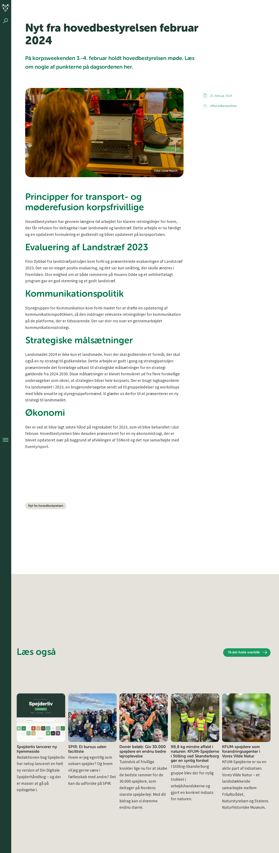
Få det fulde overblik (244, 652)
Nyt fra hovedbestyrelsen (45, 505)
